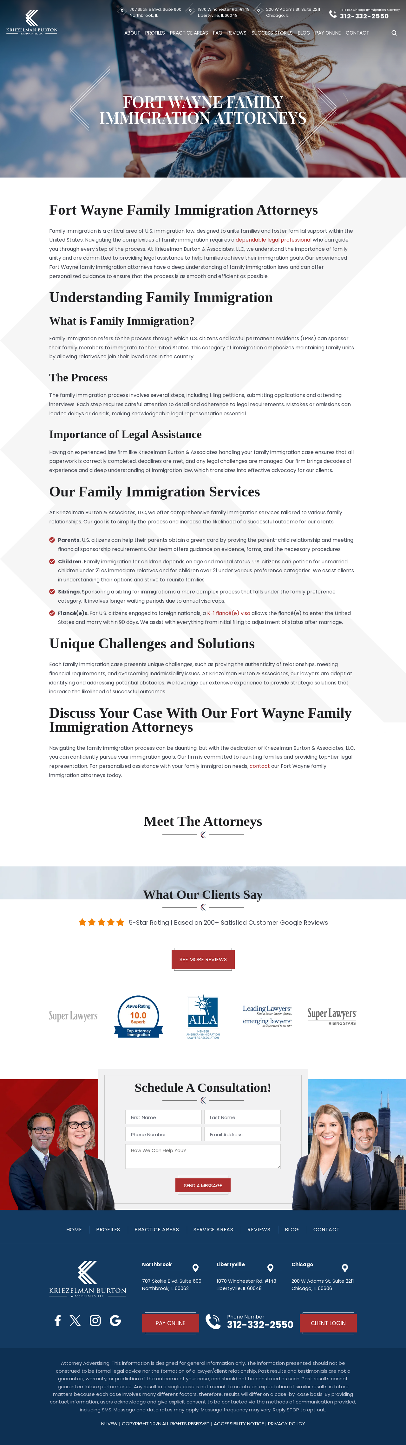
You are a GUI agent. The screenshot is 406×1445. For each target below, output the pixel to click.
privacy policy (286, 1423)
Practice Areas (189, 32)
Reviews (236, 32)
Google (115, 1320)
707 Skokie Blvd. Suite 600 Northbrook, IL (155, 12)
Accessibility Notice (239, 1423)
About (132, 32)
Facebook (58, 1320)
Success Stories (272, 32)
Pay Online (328, 32)
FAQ (217, 32)
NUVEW (109, 1423)
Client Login (328, 1323)
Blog (304, 32)
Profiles (155, 32)
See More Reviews (203, 959)
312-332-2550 (364, 16)
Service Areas (213, 1229)
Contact (357, 32)
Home (74, 1229)
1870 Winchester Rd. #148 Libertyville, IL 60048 (224, 12)
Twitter (75, 1320)
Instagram (95, 1320)
